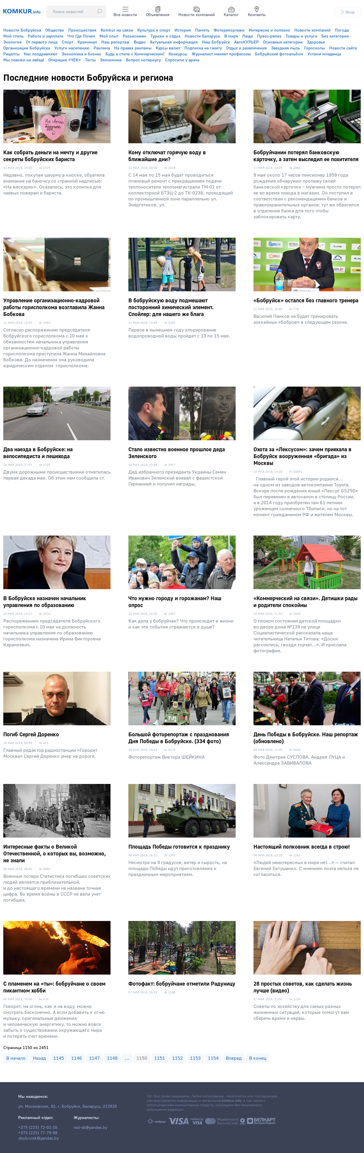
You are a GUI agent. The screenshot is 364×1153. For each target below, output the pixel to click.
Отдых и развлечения (246, 48)
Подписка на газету (203, 48)
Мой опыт (109, 36)
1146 (76, 1058)
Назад (39, 1058)
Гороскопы (314, 48)
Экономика (111, 60)
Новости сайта (343, 48)
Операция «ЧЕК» (64, 60)
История (183, 30)
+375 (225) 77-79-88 (37, 1133)
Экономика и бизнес (81, 54)
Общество (54, 30)
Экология (12, 42)
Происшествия (82, 30)
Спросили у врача (182, 60)
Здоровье (316, 42)
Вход (347, 12)
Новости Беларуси (202, 36)
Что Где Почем (81, 36)
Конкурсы (178, 54)
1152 (177, 1058)
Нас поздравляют (40, 54)
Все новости (125, 12)
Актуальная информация (174, 42)
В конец (257, 1058)
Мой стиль (13, 36)
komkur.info (231, 1100)
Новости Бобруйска (22, 30)
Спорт (67, 42)
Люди (247, 36)
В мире (231, 36)
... (127, 1058)
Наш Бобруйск (216, 42)
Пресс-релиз (269, 36)
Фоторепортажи (229, 30)
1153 (195, 1058)
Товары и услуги (301, 36)
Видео (140, 42)
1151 (159, 1058)
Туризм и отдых (165, 36)
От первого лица (41, 42)
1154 (213, 1058)
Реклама (102, 48)
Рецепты (11, 54)
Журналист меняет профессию (221, 54)
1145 (58, 1058)
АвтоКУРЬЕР (246, 42)
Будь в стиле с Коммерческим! (134, 54)
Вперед (234, 1058)
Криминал (87, 42)
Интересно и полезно (269, 30)
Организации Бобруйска (26, 48)
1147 (94, 1058)
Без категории (335, 36)
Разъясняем (134, 36)
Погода (342, 30)
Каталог (231, 12)
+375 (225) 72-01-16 (37, 1127)
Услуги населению (71, 48)
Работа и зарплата (45, 36)
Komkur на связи (117, 30)
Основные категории (283, 42)
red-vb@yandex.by (90, 1127)
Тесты (90, 60)
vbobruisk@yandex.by (38, 1138)
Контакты (257, 12)
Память (202, 30)
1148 (112, 1058)
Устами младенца (324, 54)
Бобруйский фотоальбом (279, 54)
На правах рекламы (133, 48)
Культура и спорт (153, 30)
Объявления (157, 12)
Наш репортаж (115, 42)
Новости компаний (196, 12)
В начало (16, 1058)
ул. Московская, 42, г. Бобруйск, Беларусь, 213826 (67, 1106)
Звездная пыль (285, 48)
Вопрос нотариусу (143, 60)
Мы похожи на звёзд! (23, 60)
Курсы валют (168, 48)
